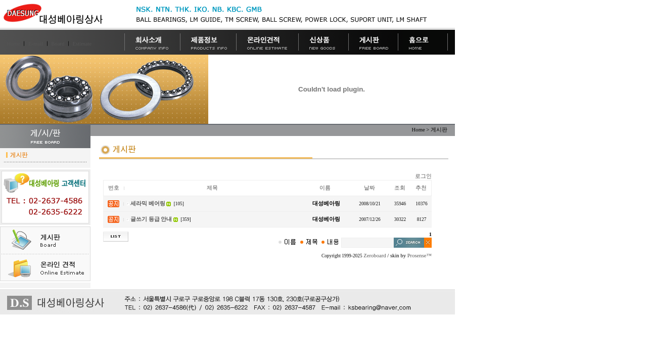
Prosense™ (419, 255)
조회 (399, 188)
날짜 (369, 188)
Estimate (82, 44)
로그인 (423, 176)
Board (57, 44)
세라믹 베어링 (147, 203)
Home (13, 44)
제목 (212, 188)
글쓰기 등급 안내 (151, 219)
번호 (113, 188)
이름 (325, 188)
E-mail (35, 44)
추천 (421, 188)
